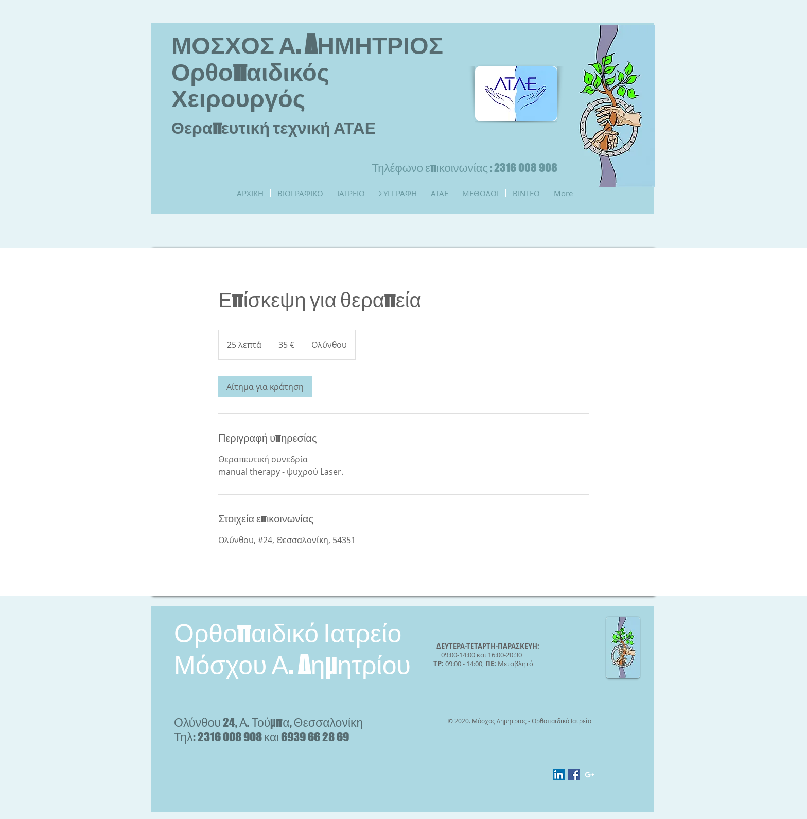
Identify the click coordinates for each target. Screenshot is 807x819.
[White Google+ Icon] (589, 774)
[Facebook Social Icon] (574, 774)
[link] (265, 386)
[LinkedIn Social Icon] (559, 774)
